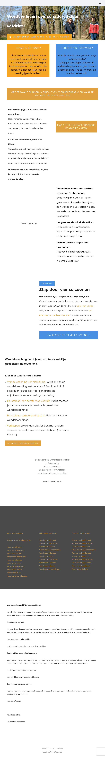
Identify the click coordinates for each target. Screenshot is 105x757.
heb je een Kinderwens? (77, 48)
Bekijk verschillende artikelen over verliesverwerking (26, 646)
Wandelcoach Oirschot (47, 563)
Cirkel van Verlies (84, 306)
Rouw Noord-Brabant (80, 569)
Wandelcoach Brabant (47, 540)
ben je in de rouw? (28, 48)
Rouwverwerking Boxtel (81, 566)
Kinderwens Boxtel (14, 573)
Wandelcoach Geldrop (47, 553)
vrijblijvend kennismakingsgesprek (39, 691)
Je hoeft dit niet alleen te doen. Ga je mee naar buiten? (39, 37)
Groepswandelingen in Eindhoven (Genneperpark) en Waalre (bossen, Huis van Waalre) (52, 94)
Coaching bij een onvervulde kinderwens (22, 653)
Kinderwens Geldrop (14, 560)
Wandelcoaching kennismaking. (26, 381)
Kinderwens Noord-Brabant (17, 576)
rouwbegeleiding (24, 639)
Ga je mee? (47, 283)
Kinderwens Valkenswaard (16, 557)
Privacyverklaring (52, 481)
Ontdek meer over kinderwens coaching (21, 670)
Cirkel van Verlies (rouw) (48, 533)
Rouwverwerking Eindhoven (82, 543)
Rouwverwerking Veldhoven (82, 559)
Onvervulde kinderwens (16, 722)
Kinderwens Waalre (14, 553)
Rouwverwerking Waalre (81, 547)
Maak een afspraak (14, 701)
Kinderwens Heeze (14, 563)
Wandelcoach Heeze (46, 556)
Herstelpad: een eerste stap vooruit (28, 400)
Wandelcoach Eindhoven (48, 543)
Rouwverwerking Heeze (80, 556)
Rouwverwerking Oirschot (81, 563)
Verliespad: (13, 425)
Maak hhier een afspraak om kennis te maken (76, 126)
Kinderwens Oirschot (14, 569)
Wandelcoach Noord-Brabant (50, 569)
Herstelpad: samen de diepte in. (26, 415)
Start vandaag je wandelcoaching (19, 684)
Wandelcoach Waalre (47, 547)
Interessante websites (15, 533)
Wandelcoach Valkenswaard (49, 550)
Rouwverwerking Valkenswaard (83, 550)
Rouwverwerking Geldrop (81, 553)
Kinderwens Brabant (14, 547)
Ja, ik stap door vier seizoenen (68, 335)
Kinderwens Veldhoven (15, 566)
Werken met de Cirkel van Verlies (19, 540)
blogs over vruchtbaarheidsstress (26, 677)
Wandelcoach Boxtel (47, 566)
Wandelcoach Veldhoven (48, 559)
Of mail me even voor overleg (23, 443)
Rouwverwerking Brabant (81, 540)
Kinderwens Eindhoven (15, 550)
